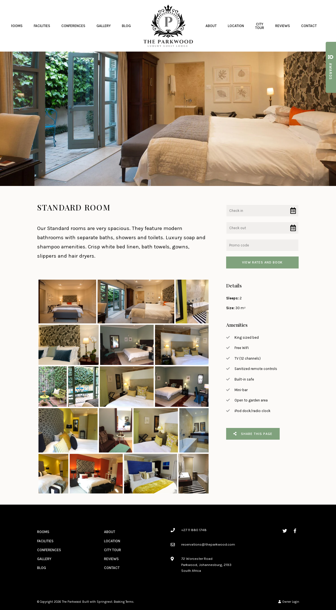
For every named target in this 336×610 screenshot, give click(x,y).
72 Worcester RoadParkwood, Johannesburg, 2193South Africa (206, 564)
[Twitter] (285, 530)
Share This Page (252, 434)
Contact (309, 26)
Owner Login (288, 602)
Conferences (73, 26)
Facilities (42, 26)
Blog (126, 26)
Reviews (282, 26)
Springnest (104, 602)
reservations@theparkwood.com (208, 544)
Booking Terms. (124, 602)
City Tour (259, 26)
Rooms (16, 26)
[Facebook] (295, 530)
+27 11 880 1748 (194, 530)
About (211, 26)
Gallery (103, 26)
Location (236, 26)
